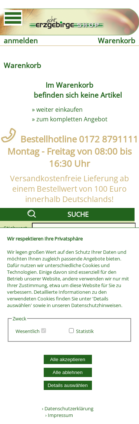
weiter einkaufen (59, 109)
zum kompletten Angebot (71, 119)
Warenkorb (116, 41)
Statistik (85, 331)
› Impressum (57, 415)
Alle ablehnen (68, 372)
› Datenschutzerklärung (67, 408)
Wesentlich (28, 331)
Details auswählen (67, 385)
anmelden (21, 41)
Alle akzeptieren (67, 359)
